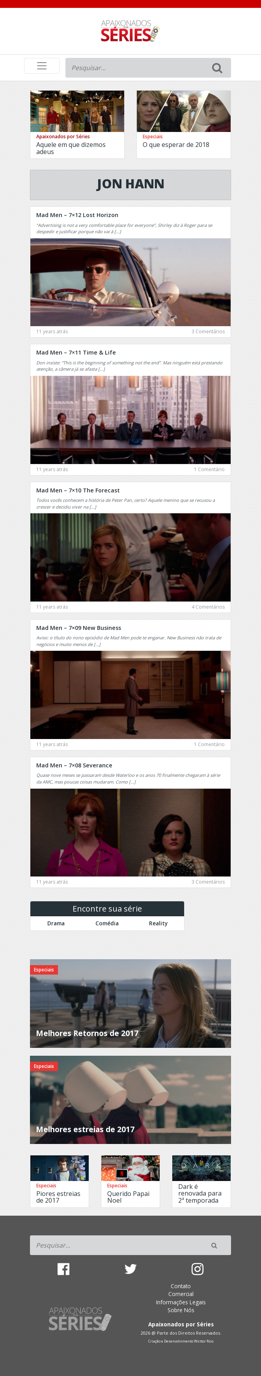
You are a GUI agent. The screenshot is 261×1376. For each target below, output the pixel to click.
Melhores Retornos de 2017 (87, 1033)
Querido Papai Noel (128, 1197)
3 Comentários (208, 331)
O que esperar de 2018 (176, 144)
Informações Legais (181, 1302)
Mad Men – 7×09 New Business (78, 627)
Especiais (153, 136)
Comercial (181, 1294)
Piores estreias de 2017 (58, 1197)
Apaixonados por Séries (63, 136)
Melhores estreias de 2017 (85, 1129)
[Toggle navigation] (42, 66)
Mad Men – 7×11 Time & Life (76, 352)
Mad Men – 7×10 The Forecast (78, 490)
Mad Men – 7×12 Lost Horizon (77, 215)
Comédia (107, 923)
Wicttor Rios (204, 1341)
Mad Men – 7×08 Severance (74, 765)
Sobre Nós (181, 1310)
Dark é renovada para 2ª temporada (200, 1193)
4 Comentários (208, 607)
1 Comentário (209, 469)
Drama (56, 923)
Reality (158, 923)
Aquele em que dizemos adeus (71, 148)
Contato (181, 1286)
